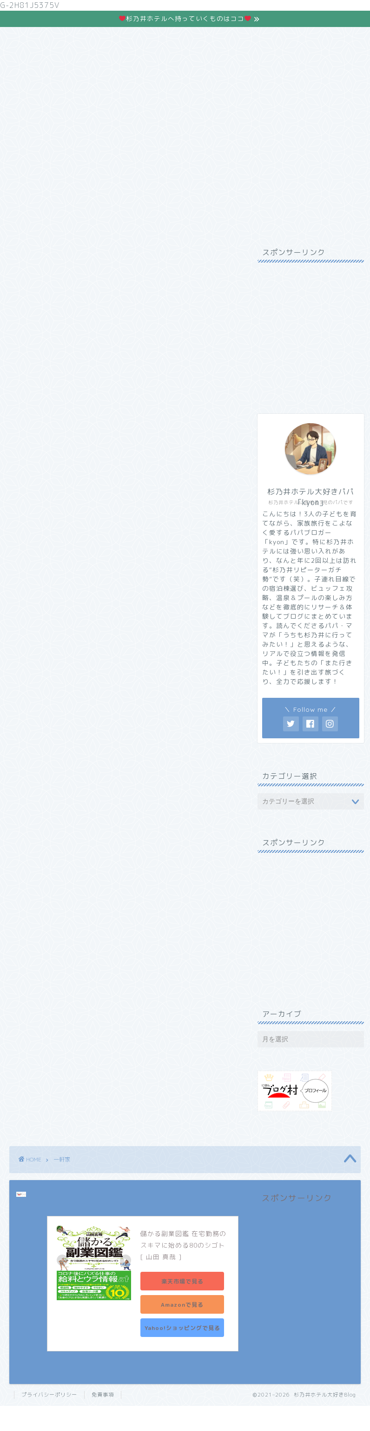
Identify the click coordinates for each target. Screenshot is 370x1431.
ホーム (45, 110)
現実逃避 (117, 110)
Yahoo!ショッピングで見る (182, 1328)
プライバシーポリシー (49, 1394)
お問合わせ (261, 110)
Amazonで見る (182, 1305)
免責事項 (103, 1394)
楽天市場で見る (182, 1281)
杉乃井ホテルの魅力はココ (185, 64)
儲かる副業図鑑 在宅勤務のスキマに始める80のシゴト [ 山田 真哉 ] (184, 1245)
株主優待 (189, 110)
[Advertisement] (308, 334)
